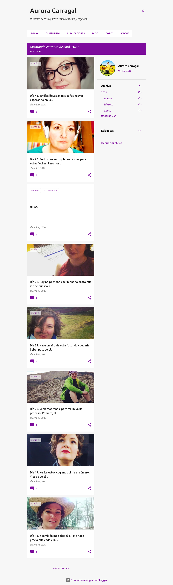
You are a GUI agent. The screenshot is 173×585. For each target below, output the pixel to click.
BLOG (94, 33)
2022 (104, 92)
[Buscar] (144, 11)
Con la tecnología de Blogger (86, 580)
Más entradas (61, 568)
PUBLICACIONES (75, 33)
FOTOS (108, 33)
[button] (89, 111)
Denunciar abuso (111, 143)
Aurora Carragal (53, 10)
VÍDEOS (124, 33)
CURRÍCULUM (51, 33)
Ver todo (35, 51)
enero (107, 110)
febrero (108, 104)
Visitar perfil (124, 71)
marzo (108, 98)
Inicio (33, 33)
